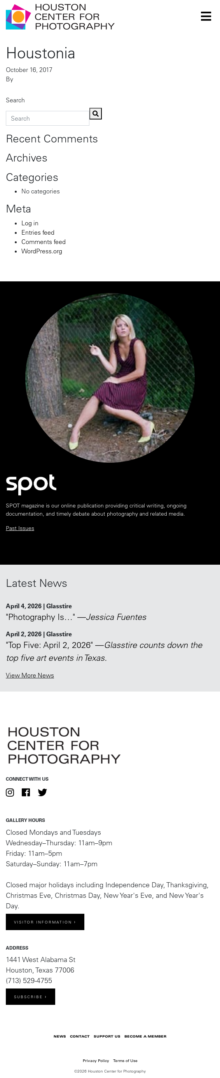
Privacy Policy (96, 1060)
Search (15, 100)
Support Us (107, 1036)
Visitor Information (43, 922)
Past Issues (20, 528)
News (60, 1036)
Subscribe (28, 996)
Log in (29, 223)
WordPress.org (41, 251)
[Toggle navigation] (206, 16)
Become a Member (145, 1036)
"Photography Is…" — (76, 616)
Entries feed (37, 232)
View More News (30, 675)
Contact (80, 1036)
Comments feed (43, 242)
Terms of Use (125, 1060)
